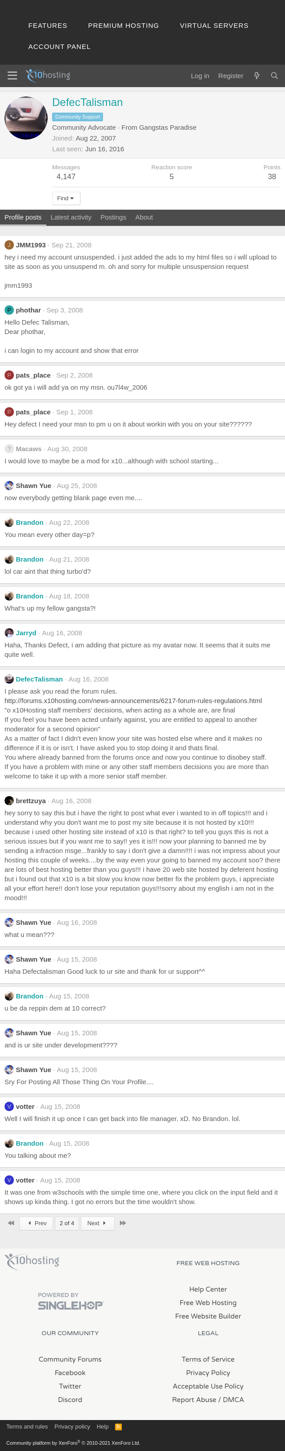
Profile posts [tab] (23, 217)
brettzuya (31, 801)
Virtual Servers (214, 25)
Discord (70, 1400)
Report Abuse (194, 1400)
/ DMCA (231, 1400)
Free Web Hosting (208, 1303)
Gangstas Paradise (167, 127)
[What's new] (256, 75)
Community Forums (70, 1359)
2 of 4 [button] (67, 1223)
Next (97, 1223)
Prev (36, 1223)
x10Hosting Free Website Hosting (31, 1262)
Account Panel (59, 46)
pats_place (33, 375)
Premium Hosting (123, 25)
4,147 (66, 176)
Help (103, 1426)
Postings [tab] (113, 217)
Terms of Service (208, 1359)
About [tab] (144, 217)
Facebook (70, 1373)
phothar (28, 310)
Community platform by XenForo (73, 1443)
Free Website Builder (208, 1316)
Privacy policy (72, 1426)
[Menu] (12, 76)
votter (25, 1106)
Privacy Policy (208, 1373)
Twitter (70, 1386)
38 (272, 176)
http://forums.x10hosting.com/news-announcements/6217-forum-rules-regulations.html (133, 700)
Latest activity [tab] (71, 217)
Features (47, 25)
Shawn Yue (33, 485)
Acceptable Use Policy (208, 1386)
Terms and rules (27, 1426)
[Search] (274, 75)
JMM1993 (31, 245)
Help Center (208, 1289)
